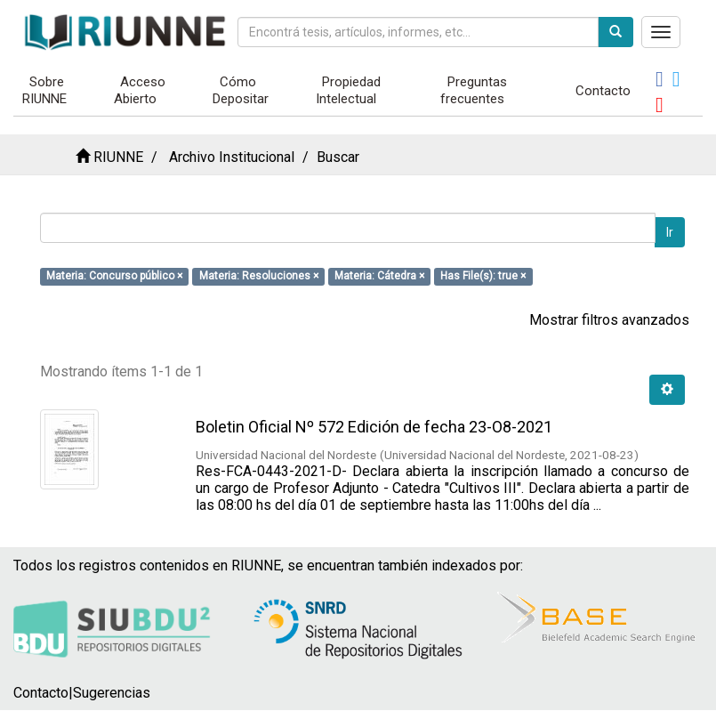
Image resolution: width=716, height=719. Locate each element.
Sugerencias (111, 692)
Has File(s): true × (483, 276)
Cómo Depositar (241, 90)
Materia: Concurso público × (114, 276)
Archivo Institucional (231, 157)
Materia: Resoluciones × (258, 276)
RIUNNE (118, 157)
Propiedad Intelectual (349, 90)
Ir (669, 232)
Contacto (603, 91)
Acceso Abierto (140, 90)
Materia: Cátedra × (379, 276)
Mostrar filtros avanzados (609, 319)
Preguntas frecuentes (473, 90)
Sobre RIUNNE (44, 90)
